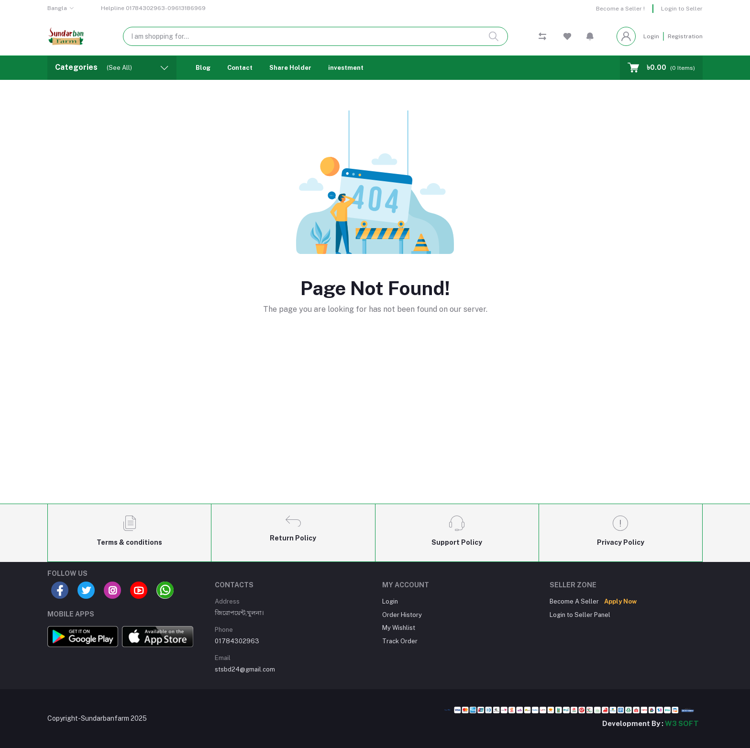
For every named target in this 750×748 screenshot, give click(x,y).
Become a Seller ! (620, 8)
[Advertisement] (375, 425)
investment (346, 67)
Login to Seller (682, 8)
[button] (590, 36)
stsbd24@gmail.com (245, 669)
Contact (240, 67)
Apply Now (620, 601)
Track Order (400, 641)
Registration (685, 36)
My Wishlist (398, 627)
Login (651, 36)
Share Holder (290, 67)
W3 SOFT (682, 723)
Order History (402, 614)
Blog (203, 67)
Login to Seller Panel (580, 614)
